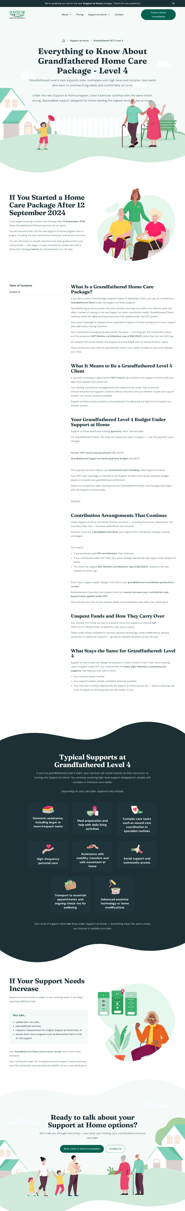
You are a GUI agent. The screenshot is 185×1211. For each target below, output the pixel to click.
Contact (119, 14)
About (64, 14)
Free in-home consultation (158, 14)
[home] (26, 15)
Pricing (79, 14)
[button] (66, 14)
